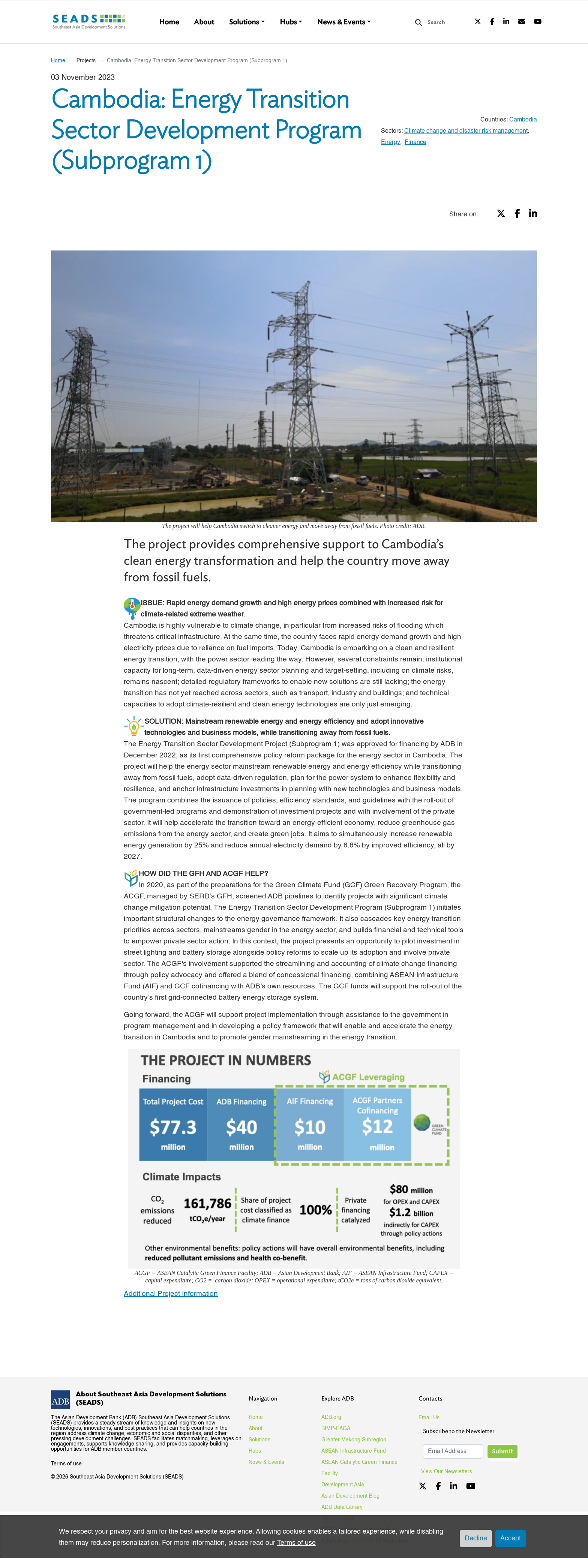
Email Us (429, 1417)
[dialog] (294, 1536)
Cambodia (523, 120)
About (204, 22)
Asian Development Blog (350, 1496)
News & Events (341, 22)
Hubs (288, 22)
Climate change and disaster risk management (466, 131)
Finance (415, 142)
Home (169, 22)
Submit (502, 1451)
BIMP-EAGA (335, 1428)
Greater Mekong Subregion (353, 1440)
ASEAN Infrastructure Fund (353, 1451)
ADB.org (331, 1417)
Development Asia (342, 1485)
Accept (510, 1538)
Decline (476, 1538)
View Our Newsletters (449, 1471)
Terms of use (66, 1464)
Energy (390, 142)
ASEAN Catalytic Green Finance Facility (359, 1468)
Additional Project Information (171, 1293)
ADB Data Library (342, 1507)
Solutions (244, 22)
